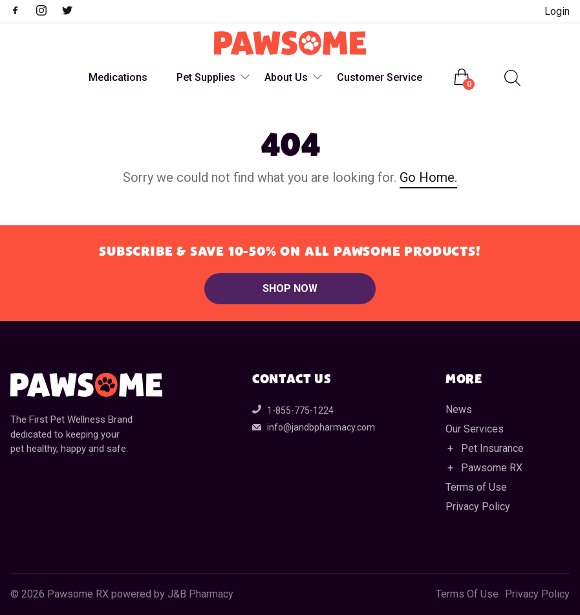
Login (557, 11)
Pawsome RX (491, 468)
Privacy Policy (478, 506)
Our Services (475, 429)
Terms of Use (476, 487)
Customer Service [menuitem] (379, 77)
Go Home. (428, 177)
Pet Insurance (492, 448)
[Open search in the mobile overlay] (510, 78)
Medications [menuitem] (118, 77)
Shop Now (290, 288)
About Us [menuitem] (286, 77)
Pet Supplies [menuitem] (206, 77)
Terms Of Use (467, 594)
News (459, 409)
